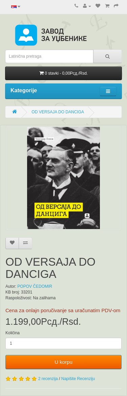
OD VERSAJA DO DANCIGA (57, 112)
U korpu (63, 362)
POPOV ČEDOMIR (34, 286)
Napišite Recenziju (78, 378)
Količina (12, 333)
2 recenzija (48, 378)
